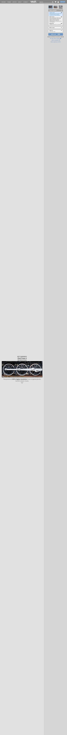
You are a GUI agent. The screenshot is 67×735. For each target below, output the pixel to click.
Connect (25, 2)
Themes (9, 2)
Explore (4, 2)
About (20, 2)
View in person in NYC (56, 42)
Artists (14, 2)
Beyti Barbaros (22, 356)
